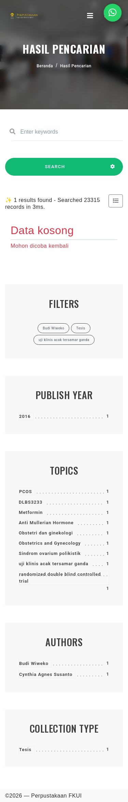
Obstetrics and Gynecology (50, 543)
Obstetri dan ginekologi (46, 532)
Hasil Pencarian (75, 66)
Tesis (25, 749)
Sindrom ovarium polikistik (50, 553)
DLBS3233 (30, 502)
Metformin (31, 512)
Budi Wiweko (33, 663)
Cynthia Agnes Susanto (45, 674)
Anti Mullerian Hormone (46, 522)
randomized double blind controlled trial (60, 578)
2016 (25, 416)
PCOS (25, 491)
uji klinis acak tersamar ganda (53, 563)
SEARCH (54, 170)
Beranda (45, 66)
